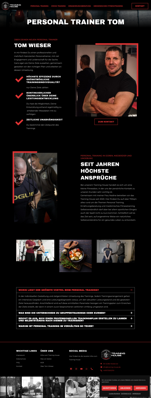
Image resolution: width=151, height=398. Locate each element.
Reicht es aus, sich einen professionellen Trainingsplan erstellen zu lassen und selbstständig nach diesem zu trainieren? (73, 319)
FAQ (18, 363)
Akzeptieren (109, 388)
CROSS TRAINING (58, 6)
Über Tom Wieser (47, 366)
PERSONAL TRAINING (39, 6)
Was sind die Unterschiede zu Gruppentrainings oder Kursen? (62, 313)
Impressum (20, 355)
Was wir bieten (46, 359)
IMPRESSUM (136, 393)
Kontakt (19, 366)
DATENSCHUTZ (126, 393)
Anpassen (141, 388)
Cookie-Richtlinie (114, 393)
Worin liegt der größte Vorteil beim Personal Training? (59, 290)
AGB (42, 363)
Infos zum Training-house (49, 355)
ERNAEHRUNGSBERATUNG (79, 6)
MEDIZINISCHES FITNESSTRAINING (108, 6)
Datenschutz (21, 359)
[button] (75, 290)
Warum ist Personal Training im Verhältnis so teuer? (56, 326)
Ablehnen (125, 388)
